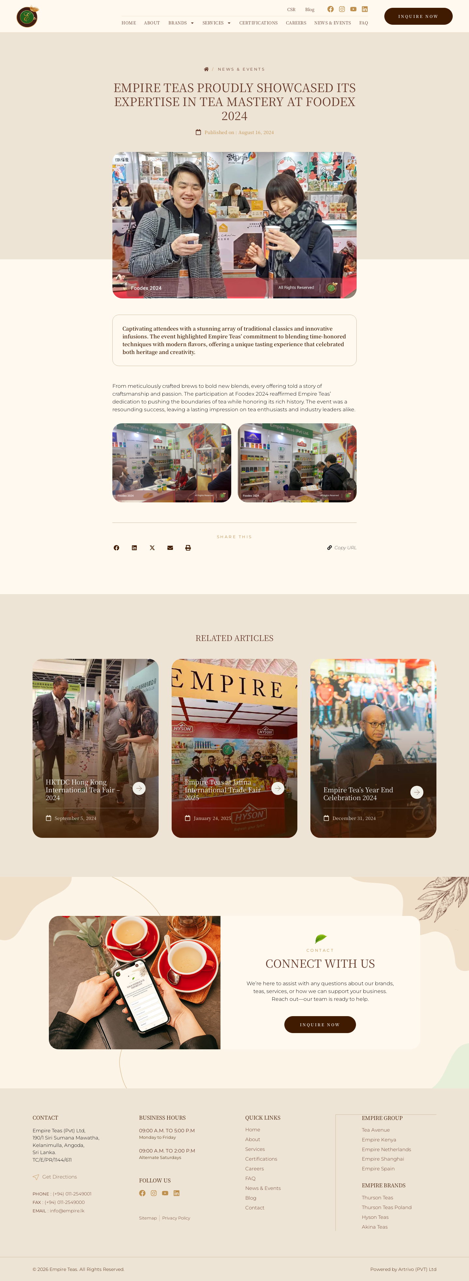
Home (128, 23)
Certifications (258, 23)
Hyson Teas (375, 1216)
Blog (309, 9)
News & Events (332, 23)
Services (217, 23)
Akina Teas (375, 1226)
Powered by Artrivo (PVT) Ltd (403, 1269)
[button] (116, 547)
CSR (291, 9)
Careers (296, 23)
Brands (181, 23)
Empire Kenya (379, 1139)
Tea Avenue (376, 1129)
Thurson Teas (377, 1197)
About (152, 23)
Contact (254, 1207)
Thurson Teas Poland (387, 1207)
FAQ (363, 23)
